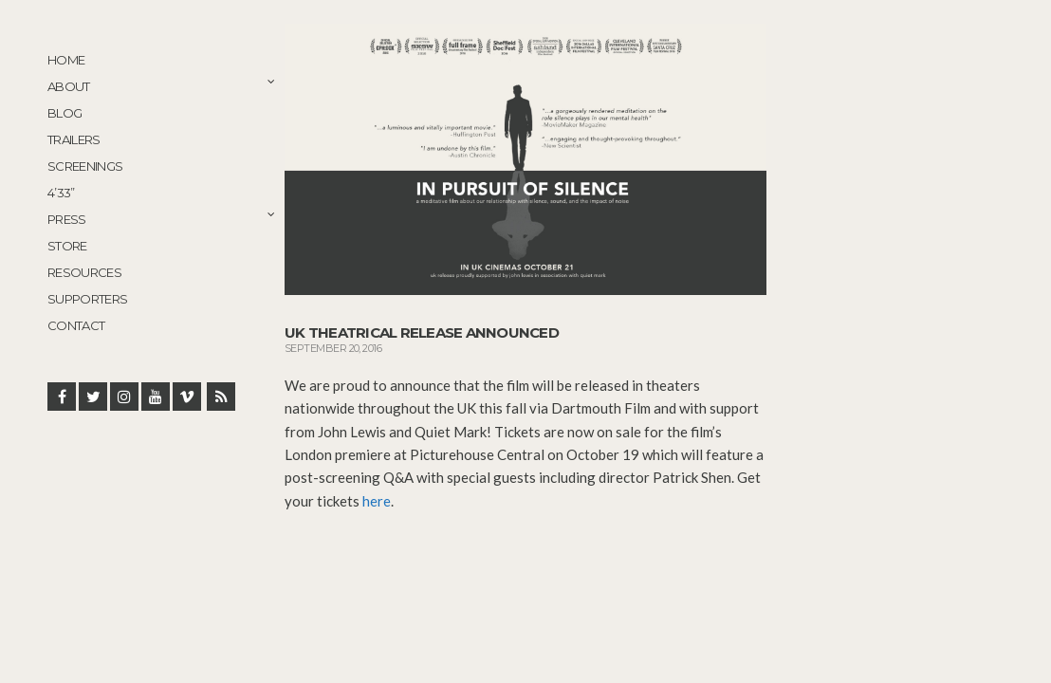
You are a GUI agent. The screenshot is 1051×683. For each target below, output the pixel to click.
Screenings (85, 166)
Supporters (87, 298)
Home (65, 59)
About (68, 86)
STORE (67, 245)
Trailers (74, 139)
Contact (75, 325)
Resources (84, 272)
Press (66, 219)
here (376, 500)
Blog (64, 112)
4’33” (61, 192)
